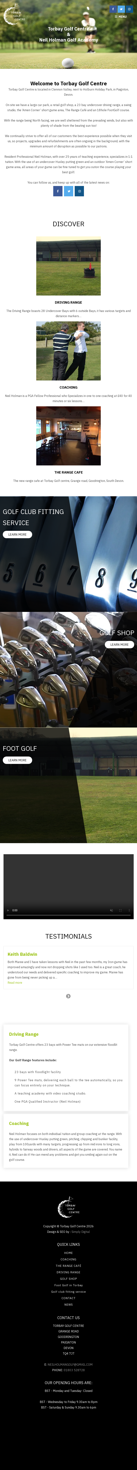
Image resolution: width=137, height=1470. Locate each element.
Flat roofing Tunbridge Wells (26, 1430)
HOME (68, 1253)
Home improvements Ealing (71, 1443)
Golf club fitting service (68, 1291)
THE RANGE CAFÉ (68, 1266)
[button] (15, 982)
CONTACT (69, 1298)
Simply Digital (81, 1232)
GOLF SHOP (68, 1279)
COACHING (68, 1259)
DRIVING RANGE (68, 1272)
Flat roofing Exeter (109, 1437)
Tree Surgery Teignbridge (32, 1443)
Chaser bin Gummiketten (32, 1449)
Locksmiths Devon (60, 1430)
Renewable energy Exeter (22, 1424)
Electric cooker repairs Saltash (36, 1437)
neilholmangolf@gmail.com (70, 1364)
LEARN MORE (17, 534)
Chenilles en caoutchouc (68, 1449)
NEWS (68, 1304)
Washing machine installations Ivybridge (103, 1430)
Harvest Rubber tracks (107, 1443)
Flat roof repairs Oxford (76, 1437)
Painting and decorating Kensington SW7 (105, 1424)
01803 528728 (74, 1370)
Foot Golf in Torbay (68, 1285)
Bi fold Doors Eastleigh (58, 1424)
